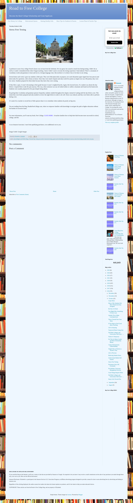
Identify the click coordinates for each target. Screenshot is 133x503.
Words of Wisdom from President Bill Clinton (119, 195)
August (111, 385)
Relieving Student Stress (114, 355)
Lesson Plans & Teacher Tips (88, 21)
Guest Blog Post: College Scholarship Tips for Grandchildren (119, 233)
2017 (108, 288)
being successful (40, 139)
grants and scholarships (58, 139)
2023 (108, 275)
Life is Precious (112, 353)
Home (54, 191)
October (111, 298)
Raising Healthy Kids (47, 21)
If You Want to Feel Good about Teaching (115, 324)
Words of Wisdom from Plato (119, 156)
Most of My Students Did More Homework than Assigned (115, 305)
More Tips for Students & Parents (66, 21)
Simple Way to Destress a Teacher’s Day (115, 349)
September (112, 382)
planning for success (69, 139)
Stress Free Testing (113, 362)
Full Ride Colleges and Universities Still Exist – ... (116, 333)
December (111, 293)
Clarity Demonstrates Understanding (113, 345)
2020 (108, 280)
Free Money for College (15, 21)
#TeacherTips (32, 139)
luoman (69, 494)
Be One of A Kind (113, 309)
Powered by (114, 48)
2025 (108, 270)
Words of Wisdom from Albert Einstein (119, 176)
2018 (108, 286)
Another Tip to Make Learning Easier (113, 316)
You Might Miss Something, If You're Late (115, 312)
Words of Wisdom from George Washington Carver (119, 167)
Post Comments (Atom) (22, 194)
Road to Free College (28, 8)
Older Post (96, 191)
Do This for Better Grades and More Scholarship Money (115, 341)
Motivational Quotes (31, 21)
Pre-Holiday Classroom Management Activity (114, 369)
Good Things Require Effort (115, 372)
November (112, 296)
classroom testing (48, 139)
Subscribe (114, 42)
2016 (108, 291)
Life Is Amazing (112, 327)
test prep (92, 139)
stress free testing (78, 139)
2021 (108, 278)
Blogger (80, 494)
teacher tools (86, 139)
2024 (108, 273)
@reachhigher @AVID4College (21, 139)
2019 (108, 283)
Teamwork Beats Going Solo (115, 330)
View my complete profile (112, 122)
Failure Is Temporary (113, 336)
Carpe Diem (111, 300)
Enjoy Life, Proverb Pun (114, 379)
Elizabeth (118, 83)
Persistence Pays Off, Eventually (113, 365)
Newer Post (13, 191)
